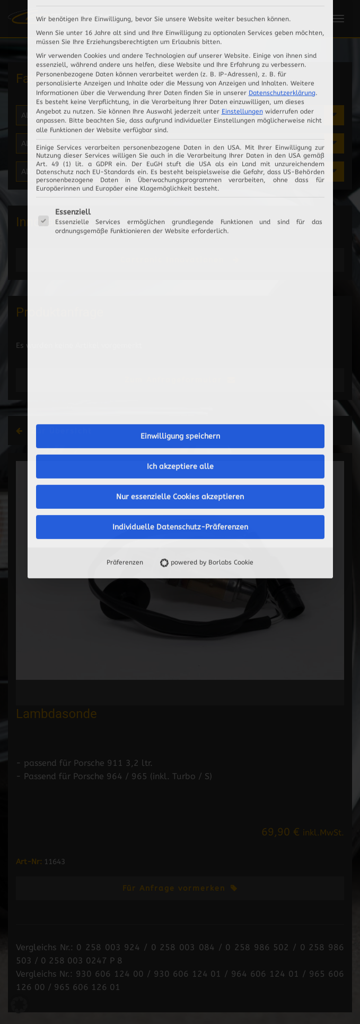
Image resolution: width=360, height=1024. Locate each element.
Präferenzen (125, 398)
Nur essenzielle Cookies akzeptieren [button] (180, 332)
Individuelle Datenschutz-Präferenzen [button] (180, 363)
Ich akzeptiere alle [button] (180, 302)
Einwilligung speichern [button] (180, 272)
